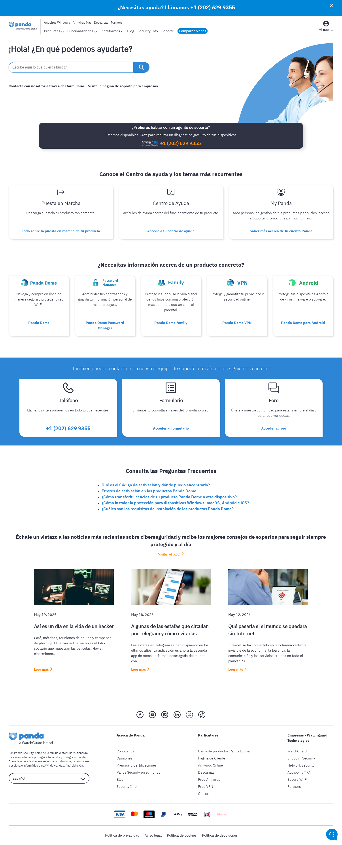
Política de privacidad (122, 835)
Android (71, 765)
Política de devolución (219, 835)
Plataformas (112, 31)
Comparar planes (192, 31)
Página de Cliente (211, 758)
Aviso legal (153, 835)
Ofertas (204, 793)
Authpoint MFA (298, 772)
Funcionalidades (82, 31)
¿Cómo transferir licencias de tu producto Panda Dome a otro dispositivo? (169, 496)
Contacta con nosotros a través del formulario (46, 86)
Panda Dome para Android (303, 322)
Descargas (101, 23)
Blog (130, 31)
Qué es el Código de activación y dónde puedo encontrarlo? (156, 484)
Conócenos (125, 751)
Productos (54, 31)
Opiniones (124, 758)
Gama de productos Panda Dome (224, 751)
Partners (117, 23)
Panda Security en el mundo (139, 772)
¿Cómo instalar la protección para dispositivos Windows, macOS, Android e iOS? (175, 502)
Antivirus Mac (82, 23)
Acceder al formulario (171, 428)
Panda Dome (38, 322)
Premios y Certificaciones (137, 765)
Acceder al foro (273, 428)
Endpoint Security (301, 758)
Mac (61, 765)
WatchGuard (297, 751)
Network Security (300, 765)
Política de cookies (182, 835)
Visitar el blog (169, 554)
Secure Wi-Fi (297, 779)
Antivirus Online (210, 765)
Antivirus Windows (57, 23)
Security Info (148, 31)
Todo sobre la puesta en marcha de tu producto (61, 231)
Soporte (167, 31)
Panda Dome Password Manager (105, 325)
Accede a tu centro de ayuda (171, 231)
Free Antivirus (209, 779)
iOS (81, 765)
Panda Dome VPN (237, 322)
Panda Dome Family (170, 322)
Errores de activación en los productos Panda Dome (149, 490)
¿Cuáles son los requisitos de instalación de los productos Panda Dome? (168, 508)
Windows (51, 765)
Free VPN (205, 786)
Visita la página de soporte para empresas (123, 86)
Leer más (41, 669)
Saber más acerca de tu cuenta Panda (281, 231)
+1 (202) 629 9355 (212, 7)
